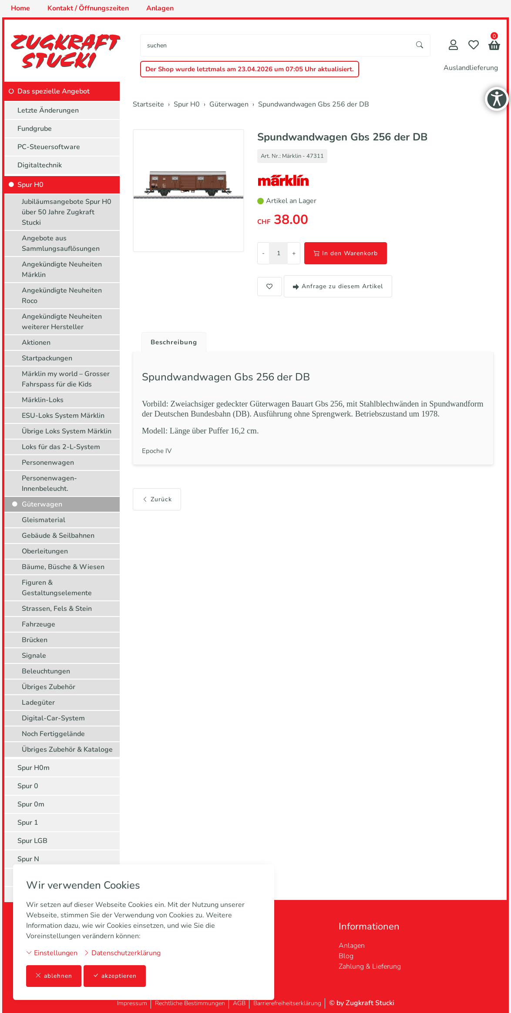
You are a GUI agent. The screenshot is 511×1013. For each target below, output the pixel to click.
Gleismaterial (43, 520)
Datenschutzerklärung (122, 952)
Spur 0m (30, 804)
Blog (346, 956)
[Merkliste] (473, 46)
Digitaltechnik (39, 165)
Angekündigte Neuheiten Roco (62, 296)
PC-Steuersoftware (48, 147)
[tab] (172, 340)
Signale (34, 655)
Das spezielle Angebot (53, 91)
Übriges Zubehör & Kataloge (67, 749)
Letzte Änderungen (48, 110)
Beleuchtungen (46, 671)
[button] (494, 46)
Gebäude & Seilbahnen (58, 535)
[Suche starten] (420, 45)
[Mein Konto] (453, 46)
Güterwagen (42, 504)
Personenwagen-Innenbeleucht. (49, 483)
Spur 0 (27, 786)
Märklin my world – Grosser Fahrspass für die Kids (66, 379)
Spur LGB (32, 841)
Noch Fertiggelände (53, 734)
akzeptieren (115, 975)
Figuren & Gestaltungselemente (57, 588)
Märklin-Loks (43, 400)
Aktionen (36, 342)
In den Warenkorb (345, 253)
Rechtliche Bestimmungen (190, 1003)
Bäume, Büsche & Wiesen (63, 567)
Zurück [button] (157, 504)
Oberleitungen (45, 551)
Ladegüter (38, 702)
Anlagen (352, 945)
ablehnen (53, 975)
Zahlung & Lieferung (370, 966)
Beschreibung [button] (175, 342)
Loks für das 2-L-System (61, 447)
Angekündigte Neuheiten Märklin (62, 270)
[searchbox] (275, 45)
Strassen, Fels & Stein (57, 608)
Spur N (28, 859)
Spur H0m (33, 768)
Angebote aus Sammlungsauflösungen (61, 243)
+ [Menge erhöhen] (294, 253)
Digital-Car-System (53, 718)
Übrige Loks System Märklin (66, 431)
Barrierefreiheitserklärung (287, 1003)
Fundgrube (34, 128)
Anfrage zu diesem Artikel (338, 286)
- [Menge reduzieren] (263, 253)
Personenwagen (48, 462)
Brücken (34, 640)
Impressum (132, 1003)
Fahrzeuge (38, 624)
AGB (239, 1003)
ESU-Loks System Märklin (63, 415)
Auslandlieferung (471, 68)
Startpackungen (47, 358)
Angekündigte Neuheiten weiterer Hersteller (62, 322)
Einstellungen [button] (51, 952)
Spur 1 (27, 822)
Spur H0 (30, 185)
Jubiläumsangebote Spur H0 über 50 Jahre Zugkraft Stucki (66, 212)
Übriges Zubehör (48, 687)
